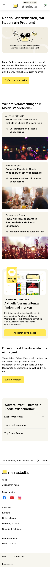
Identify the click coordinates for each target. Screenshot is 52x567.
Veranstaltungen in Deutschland (18, 460)
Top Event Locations (25, 425)
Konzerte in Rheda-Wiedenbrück (24, 231)
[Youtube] (12, 498)
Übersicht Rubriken (11, 529)
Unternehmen (9, 518)
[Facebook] (4, 498)
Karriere (6, 512)
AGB (4, 556)
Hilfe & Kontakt (10, 543)
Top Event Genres (25, 433)
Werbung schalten (11, 523)
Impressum (7, 564)
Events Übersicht (25, 416)
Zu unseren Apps (10, 485)
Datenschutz (18, 556)
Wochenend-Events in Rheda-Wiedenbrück (23, 180)
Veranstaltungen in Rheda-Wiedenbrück (21, 130)
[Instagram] (19, 498)
